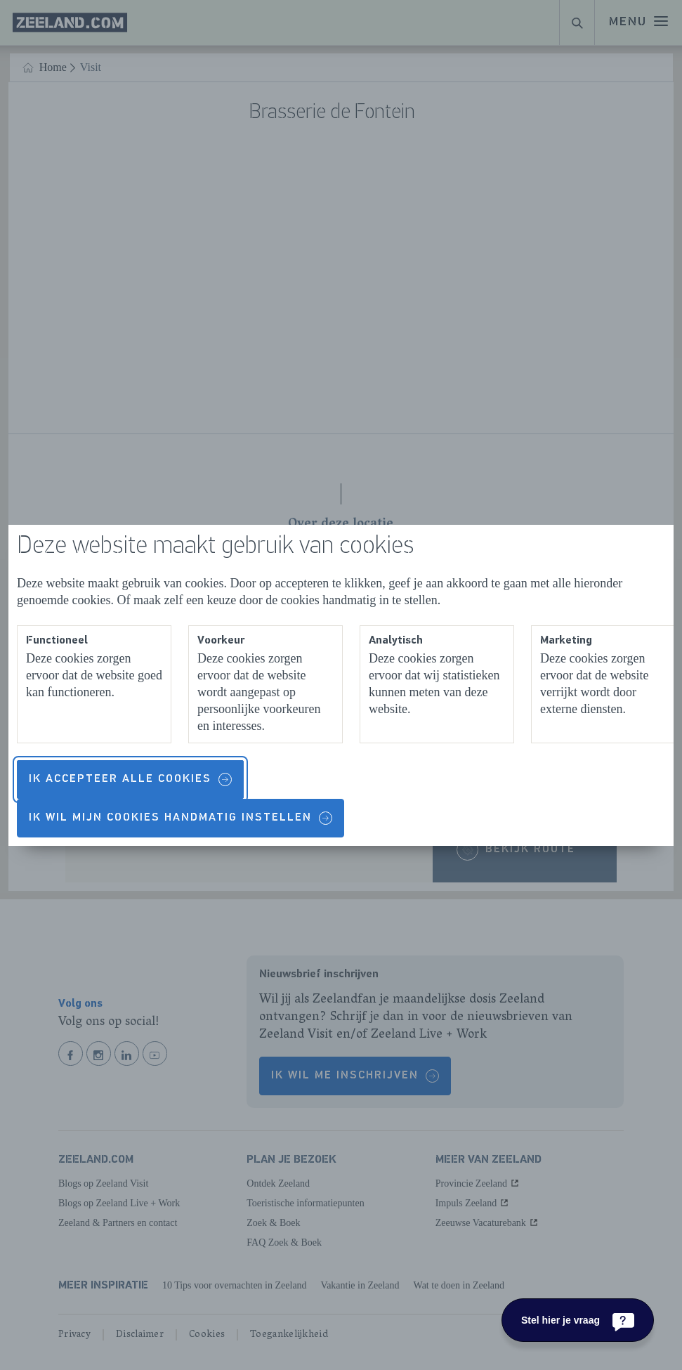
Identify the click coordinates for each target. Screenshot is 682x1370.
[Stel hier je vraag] (577, 1320)
